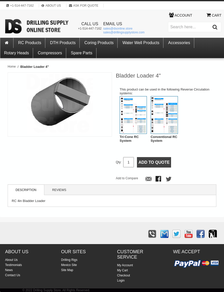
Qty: (118, 162)
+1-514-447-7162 (90, 28)
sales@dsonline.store (118, 28)
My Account (125, 265)
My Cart (122, 270)
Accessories (179, 43)
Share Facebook (159, 179)
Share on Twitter (169, 179)
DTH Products (63, 43)
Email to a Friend (148, 179)
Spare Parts (81, 53)
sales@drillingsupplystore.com (124, 32)
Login (120, 280)
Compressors (50, 53)
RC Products (29, 43)
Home (12, 66)
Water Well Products (140, 43)
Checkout (123, 275)
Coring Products (99, 43)
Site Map (67, 270)
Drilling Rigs (69, 260)
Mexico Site (69, 265)
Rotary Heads (16, 53)
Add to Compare (127, 178)
